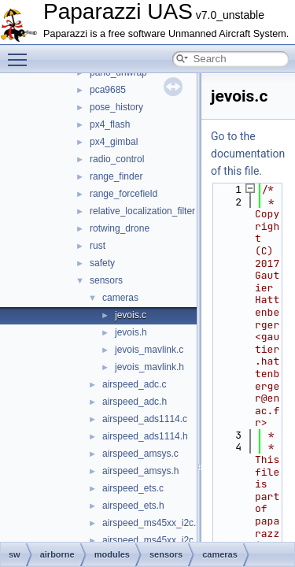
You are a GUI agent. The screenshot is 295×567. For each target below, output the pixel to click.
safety (102, 263)
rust (97, 245)
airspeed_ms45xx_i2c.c (151, 522)
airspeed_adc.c (134, 384)
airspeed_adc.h (134, 401)
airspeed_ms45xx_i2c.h (151, 540)
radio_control (117, 159)
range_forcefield (123, 193)
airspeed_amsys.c (140, 453)
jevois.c (130, 315)
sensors (106, 280)
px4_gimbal (114, 141)
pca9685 (108, 89)
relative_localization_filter (142, 211)
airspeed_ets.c (133, 488)
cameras (120, 297)
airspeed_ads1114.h (145, 436)
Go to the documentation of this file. (248, 153)
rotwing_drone (119, 228)
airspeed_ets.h (133, 505)
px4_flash (110, 124)
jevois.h (131, 332)
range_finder (116, 176)
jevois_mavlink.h (149, 366)
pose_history (116, 107)
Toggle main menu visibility (21, 53)
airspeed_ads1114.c (144, 418)
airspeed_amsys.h (140, 470)
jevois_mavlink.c (149, 349)
